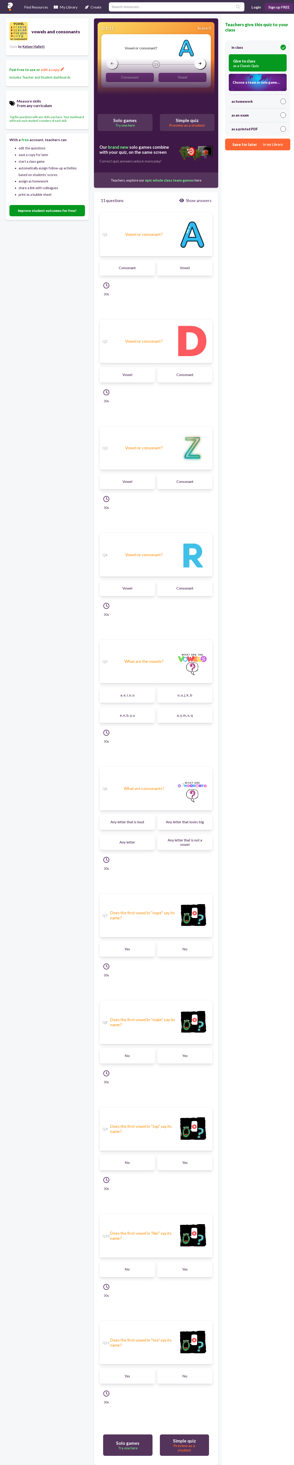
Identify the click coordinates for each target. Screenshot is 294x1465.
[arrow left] (112, 63)
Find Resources (36, 7)
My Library (65, 7)
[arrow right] (200, 63)
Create (93, 7)
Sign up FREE (279, 7)
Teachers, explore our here (156, 180)
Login (256, 7)
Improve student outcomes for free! (47, 211)
